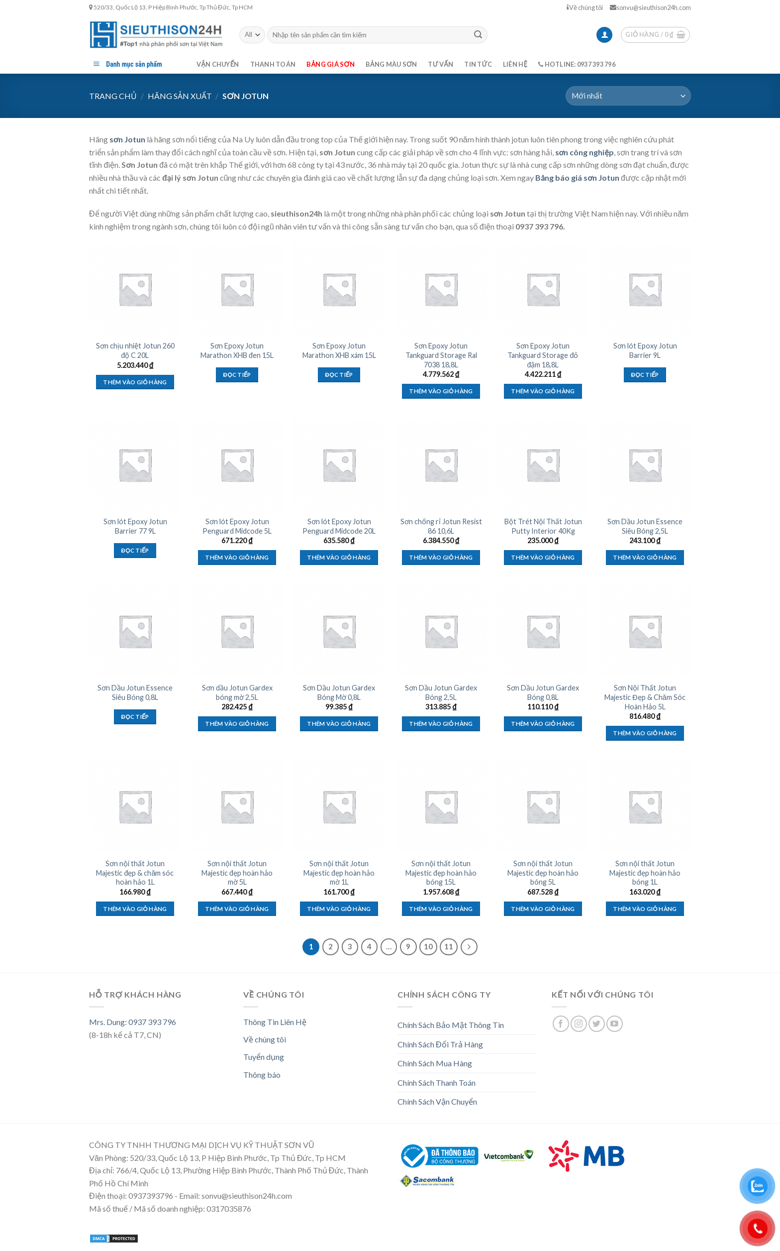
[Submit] (478, 34)
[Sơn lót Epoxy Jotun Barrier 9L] (645, 289)
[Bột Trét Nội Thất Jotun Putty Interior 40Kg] (543, 465)
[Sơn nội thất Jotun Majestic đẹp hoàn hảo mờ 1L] (339, 806)
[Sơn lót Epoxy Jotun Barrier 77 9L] (135, 465)
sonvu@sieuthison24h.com (650, 7)
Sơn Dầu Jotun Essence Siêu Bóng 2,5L (644, 526)
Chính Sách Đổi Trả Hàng (440, 1044)
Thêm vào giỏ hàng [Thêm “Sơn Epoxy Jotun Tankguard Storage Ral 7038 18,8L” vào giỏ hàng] (441, 391)
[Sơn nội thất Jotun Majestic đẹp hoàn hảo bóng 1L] (645, 806)
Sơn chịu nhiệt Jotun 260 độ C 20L (135, 350)
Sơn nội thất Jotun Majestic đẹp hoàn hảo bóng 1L (645, 872)
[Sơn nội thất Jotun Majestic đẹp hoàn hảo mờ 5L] (237, 806)
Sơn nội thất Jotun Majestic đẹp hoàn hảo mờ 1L (339, 872)
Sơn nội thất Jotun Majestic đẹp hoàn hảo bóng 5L (543, 872)
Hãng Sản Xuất (180, 96)
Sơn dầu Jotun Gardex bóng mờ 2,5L (237, 692)
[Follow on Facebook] (561, 1024)
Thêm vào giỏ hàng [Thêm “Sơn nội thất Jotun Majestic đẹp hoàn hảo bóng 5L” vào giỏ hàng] (543, 909)
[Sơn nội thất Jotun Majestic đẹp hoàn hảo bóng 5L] (543, 806)
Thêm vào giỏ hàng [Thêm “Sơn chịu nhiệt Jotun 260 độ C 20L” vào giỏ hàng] (135, 382)
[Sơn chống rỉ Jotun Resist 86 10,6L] (441, 465)
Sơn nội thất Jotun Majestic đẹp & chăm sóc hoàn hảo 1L (135, 872)
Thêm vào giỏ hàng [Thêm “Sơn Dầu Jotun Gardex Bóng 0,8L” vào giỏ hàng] (543, 723)
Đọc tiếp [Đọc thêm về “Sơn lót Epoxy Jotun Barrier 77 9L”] (135, 550)
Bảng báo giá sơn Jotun (577, 177)
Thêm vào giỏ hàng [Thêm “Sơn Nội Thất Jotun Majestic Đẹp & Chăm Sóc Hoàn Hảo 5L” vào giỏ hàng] (645, 733)
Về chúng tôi (585, 7)
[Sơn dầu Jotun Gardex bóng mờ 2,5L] (237, 631)
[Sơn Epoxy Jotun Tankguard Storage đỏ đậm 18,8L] (543, 289)
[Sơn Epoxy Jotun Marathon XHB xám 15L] (339, 289)
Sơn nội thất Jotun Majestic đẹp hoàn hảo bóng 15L (441, 872)
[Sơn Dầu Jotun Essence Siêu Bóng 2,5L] (645, 465)
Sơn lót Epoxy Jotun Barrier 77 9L (135, 526)
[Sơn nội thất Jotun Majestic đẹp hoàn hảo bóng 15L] (441, 806)
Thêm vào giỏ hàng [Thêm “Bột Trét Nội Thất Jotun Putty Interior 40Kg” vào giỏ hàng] (543, 557)
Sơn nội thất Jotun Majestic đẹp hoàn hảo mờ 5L (237, 872)
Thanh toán (273, 64)
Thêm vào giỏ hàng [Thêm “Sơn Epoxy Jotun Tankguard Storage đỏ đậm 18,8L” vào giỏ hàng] (543, 391)
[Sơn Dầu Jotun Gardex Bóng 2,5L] (441, 631)
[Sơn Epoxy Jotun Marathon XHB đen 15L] (237, 289)
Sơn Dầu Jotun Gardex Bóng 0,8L (543, 692)
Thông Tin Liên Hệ (274, 1021)
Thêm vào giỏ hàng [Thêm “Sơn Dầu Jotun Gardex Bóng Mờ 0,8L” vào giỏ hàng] (339, 723)
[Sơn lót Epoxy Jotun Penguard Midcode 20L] (339, 465)
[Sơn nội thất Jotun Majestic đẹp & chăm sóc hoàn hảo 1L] (135, 806)
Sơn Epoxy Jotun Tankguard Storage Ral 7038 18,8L (441, 354)
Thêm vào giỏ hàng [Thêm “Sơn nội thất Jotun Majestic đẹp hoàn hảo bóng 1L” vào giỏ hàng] (645, 909)
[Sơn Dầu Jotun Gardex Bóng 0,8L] (543, 631)
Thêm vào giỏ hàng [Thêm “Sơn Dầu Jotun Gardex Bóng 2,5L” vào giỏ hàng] (441, 723)
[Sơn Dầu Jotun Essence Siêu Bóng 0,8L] (135, 631)
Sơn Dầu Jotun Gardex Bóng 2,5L (441, 692)
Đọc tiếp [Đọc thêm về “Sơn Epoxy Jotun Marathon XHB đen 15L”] (237, 374)
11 (448, 946)
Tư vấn (440, 64)
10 (428, 946)
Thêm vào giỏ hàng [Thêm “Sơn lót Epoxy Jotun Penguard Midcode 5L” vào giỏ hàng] (237, 557)
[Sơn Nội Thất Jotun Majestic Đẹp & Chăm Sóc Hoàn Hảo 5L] (645, 631)
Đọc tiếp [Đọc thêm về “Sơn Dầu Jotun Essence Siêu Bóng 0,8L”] (135, 716)
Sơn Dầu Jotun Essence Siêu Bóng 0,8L (135, 692)
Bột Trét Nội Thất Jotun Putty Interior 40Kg (543, 526)
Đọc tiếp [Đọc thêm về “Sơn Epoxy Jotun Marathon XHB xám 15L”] (339, 374)
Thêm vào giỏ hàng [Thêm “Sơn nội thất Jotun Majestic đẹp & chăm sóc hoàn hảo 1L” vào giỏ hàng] (135, 909)
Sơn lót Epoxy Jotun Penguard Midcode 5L (237, 526)
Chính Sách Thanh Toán (436, 1082)
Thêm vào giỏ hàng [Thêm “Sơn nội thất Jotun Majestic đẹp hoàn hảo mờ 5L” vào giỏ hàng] (237, 909)
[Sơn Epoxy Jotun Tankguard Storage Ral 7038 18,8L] (441, 289)
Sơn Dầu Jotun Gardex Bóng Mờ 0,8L (339, 692)
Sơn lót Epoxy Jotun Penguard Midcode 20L (339, 526)
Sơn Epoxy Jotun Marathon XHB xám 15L (339, 350)
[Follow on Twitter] (596, 1024)
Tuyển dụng (263, 1056)
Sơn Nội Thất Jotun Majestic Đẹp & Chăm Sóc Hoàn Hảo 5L (644, 696)
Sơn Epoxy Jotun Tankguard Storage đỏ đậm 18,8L (542, 354)
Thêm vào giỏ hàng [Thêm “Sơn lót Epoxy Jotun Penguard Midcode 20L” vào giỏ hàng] (339, 557)
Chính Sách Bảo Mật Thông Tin (450, 1024)
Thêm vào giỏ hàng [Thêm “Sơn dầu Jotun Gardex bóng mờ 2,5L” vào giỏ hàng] (237, 723)
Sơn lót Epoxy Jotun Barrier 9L (645, 350)
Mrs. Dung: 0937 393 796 (132, 1021)
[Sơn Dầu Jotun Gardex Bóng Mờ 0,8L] (339, 631)
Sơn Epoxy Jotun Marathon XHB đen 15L (237, 350)
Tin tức (478, 64)
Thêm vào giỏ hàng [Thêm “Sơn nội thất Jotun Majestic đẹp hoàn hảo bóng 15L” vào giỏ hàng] (441, 909)
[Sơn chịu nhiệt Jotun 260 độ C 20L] (135, 289)
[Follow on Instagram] (579, 1024)
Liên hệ (515, 64)
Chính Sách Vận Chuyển (437, 1101)
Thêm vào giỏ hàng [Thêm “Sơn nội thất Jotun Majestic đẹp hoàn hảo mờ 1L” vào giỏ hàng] (339, 909)
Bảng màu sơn (391, 64)
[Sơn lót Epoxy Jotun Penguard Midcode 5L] (237, 465)
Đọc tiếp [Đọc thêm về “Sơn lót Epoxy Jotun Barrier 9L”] (645, 374)
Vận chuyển (217, 64)
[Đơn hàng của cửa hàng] (628, 96)
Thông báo (262, 1074)
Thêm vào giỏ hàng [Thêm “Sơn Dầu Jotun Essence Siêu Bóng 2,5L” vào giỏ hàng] (645, 557)
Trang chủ (113, 96)
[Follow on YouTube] (614, 1024)
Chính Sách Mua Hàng (434, 1063)
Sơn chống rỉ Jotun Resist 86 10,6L (441, 526)
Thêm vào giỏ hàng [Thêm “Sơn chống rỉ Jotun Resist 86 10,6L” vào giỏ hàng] (441, 557)
